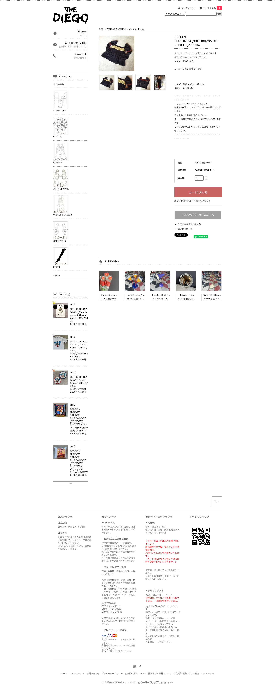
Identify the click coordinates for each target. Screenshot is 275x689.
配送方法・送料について (159, 673)
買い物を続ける (185, 229)
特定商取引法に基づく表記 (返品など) (192, 201)
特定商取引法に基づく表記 (186, 673)
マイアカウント (188, 8)
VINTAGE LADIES (116, 29)
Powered (151, 682)
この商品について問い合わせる (198, 215)
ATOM (210, 673)
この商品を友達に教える (189, 224)
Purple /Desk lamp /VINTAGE (168, 295)
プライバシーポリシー (112, 673)
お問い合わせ (93, 673)
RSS (203, 673)
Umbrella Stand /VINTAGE (218, 295)
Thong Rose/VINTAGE (113, 295)
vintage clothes (136, 29)
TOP (101, 29)
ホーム (64, 673)
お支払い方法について (135, 673)
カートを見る (212, 8)
